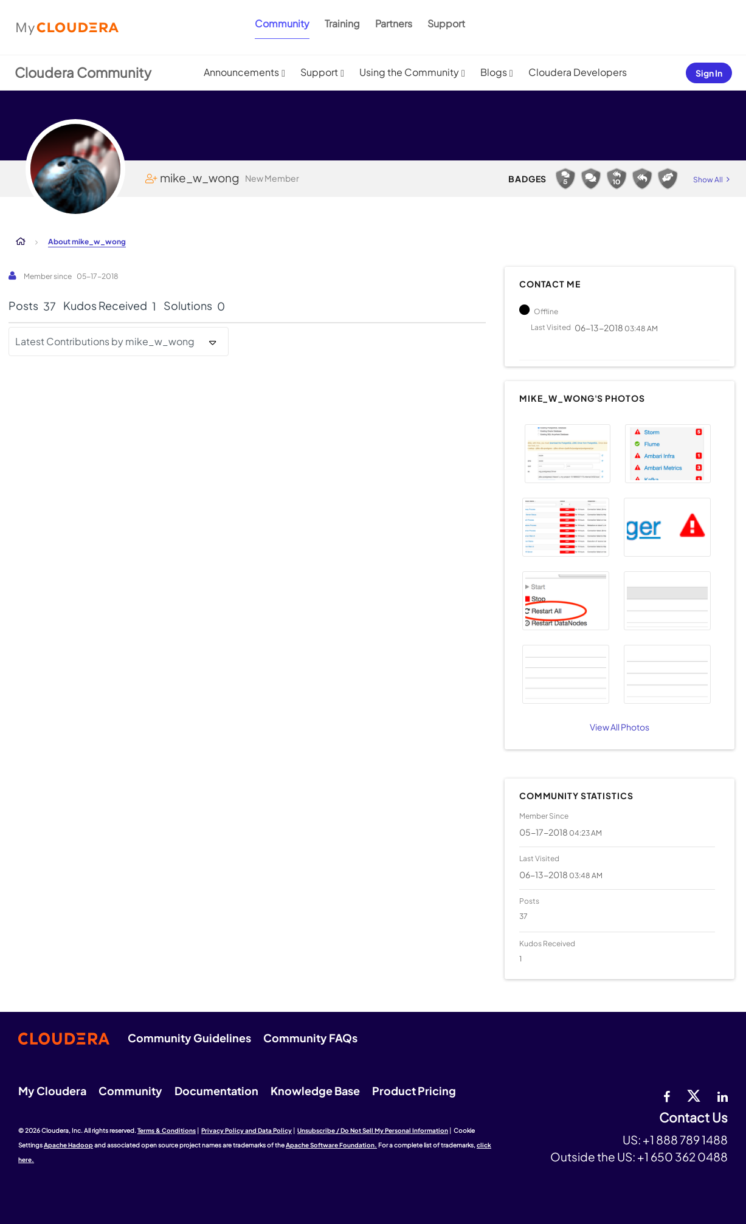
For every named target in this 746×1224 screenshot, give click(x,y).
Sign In (709, 72)
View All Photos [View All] (619, 726)
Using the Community (409, 72)
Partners (393, 23)
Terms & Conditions (166, 1130)
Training (342, 23)
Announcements (241, 72)
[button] (567, 453)
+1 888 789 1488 (685, 1139)
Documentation (216, 1091)
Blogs (493, 72)
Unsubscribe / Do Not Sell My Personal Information (372, 1130)
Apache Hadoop (68, 1145)
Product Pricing (414, 1091)
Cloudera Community (83, 72)
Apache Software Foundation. (331, 1145)
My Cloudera (52, 1091)
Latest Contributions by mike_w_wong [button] (105, 341)
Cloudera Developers (577, 72)
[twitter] (694, 1095)
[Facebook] (666, 1095)
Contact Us (693, 1118)
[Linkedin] (722, 1095)
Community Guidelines (189, 1038)
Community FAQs (310, 1038)
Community (282, 23)
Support (446, 23)
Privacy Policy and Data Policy (246, 1130)
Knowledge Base (315, 1091)
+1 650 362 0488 (682, 1156)
